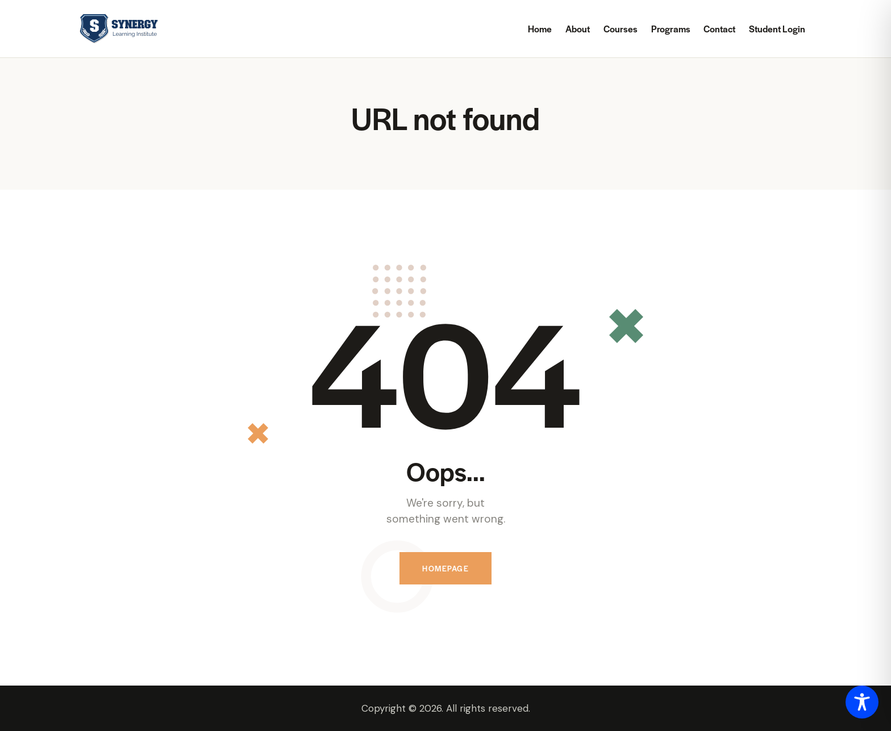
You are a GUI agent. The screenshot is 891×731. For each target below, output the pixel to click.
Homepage (445, 568)
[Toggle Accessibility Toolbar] (862, 702)
